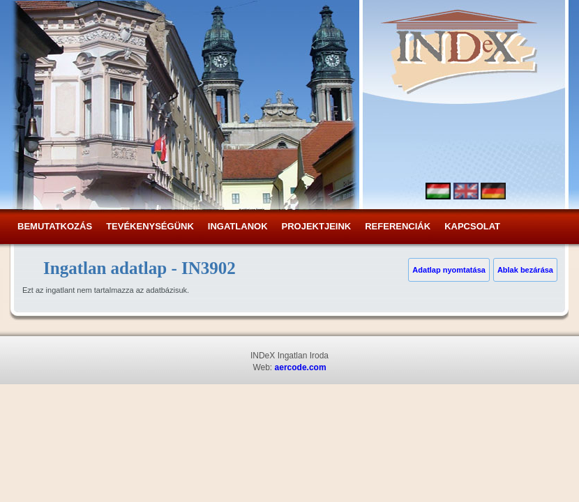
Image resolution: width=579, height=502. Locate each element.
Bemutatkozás (54, 226)
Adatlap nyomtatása (449, 270)
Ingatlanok (238, 226)
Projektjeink (317, 226)
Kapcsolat (472, 226)
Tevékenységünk (150, 226)
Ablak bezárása (525, 270)
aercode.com (300, 367)
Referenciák (397, 226)
